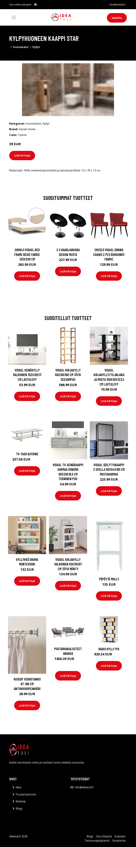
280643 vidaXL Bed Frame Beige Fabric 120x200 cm (27, 254)
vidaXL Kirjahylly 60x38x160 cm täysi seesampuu (68, 374)
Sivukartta (118, 840)
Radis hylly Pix (109, 649)
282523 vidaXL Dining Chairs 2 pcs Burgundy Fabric (109, 254)
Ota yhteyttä (104, 836)
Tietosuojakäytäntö (97, 840)
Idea (18, 787)
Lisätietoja (22, 155)
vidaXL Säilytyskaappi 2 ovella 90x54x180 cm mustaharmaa (109, 469)
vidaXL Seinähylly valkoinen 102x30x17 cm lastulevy (27, 374)
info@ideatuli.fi (117, 4)
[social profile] (35, 4)
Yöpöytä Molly (109, 579)
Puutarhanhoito (26, 794)
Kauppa (117, 18)
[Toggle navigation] (13, 17)
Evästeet (120, 836)
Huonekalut (21, 47)
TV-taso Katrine (27, 454)
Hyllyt (36, 47)
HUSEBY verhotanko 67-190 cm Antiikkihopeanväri (27, 684)
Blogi (19, 808)
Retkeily (21, 801)
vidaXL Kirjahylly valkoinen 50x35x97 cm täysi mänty (68, 564)
